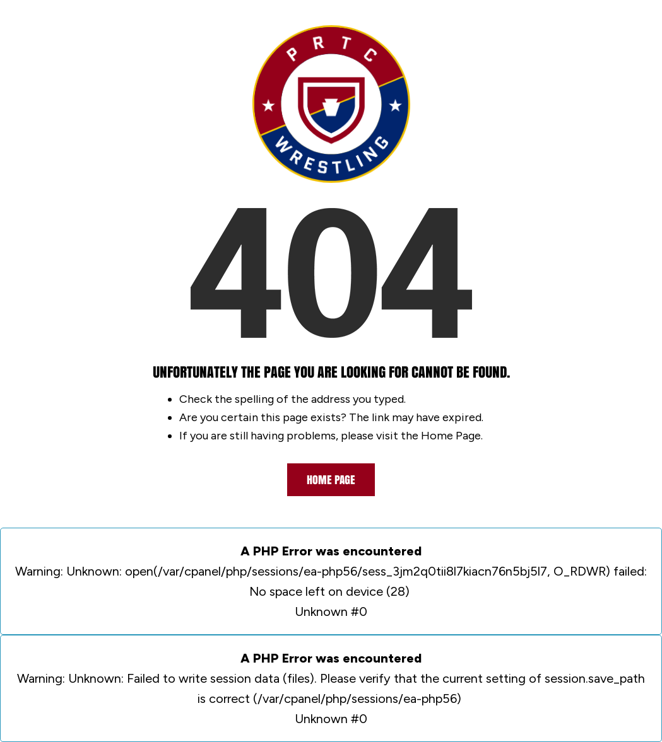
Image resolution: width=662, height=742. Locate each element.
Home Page (331, 480)
